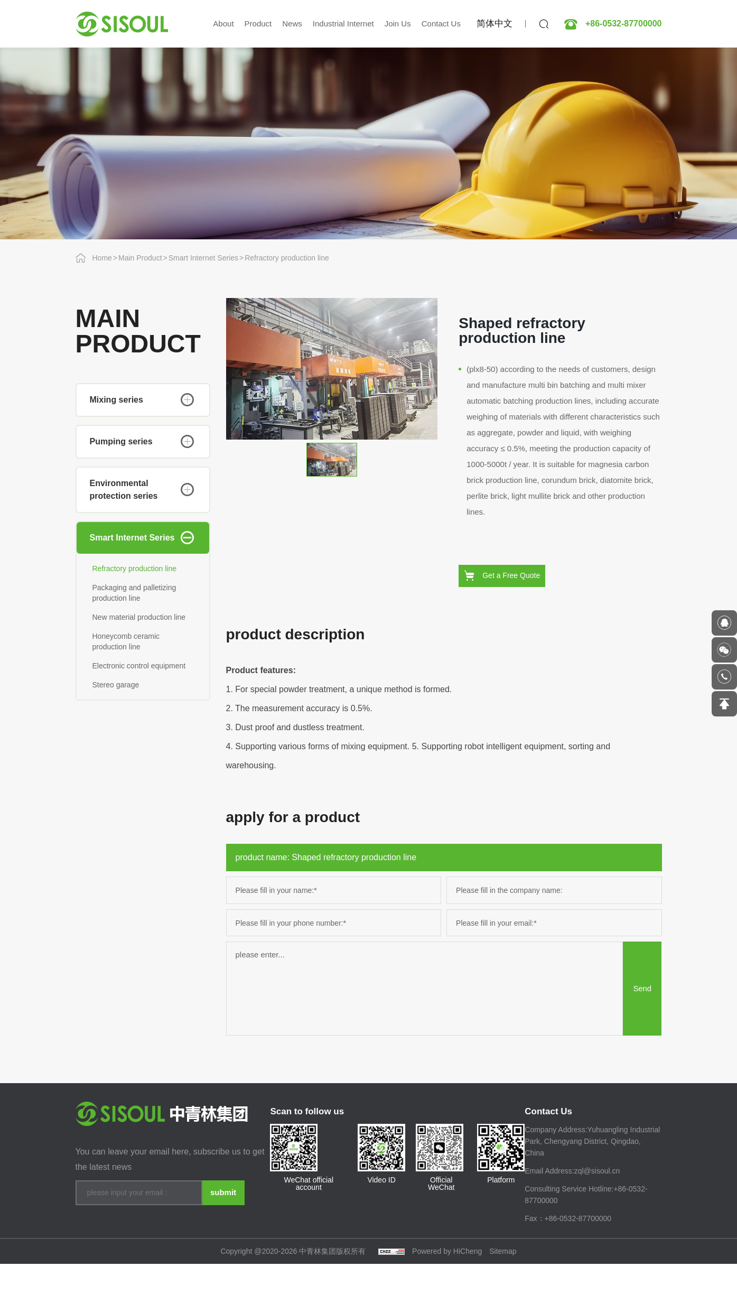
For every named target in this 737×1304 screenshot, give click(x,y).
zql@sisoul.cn (597, 1211)
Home (102, 258)
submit (223, 1225)
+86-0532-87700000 (623, 24)
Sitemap (502, 1291)
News (292, 23)
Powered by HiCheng (447, 1291)
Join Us (398, 23)
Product (258, 23)
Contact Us (441, 23)
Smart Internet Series (203, 258)
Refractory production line (287, 258)
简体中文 (494, 23)
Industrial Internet (343, 23)
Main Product (140, 258)
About (223, 23)
